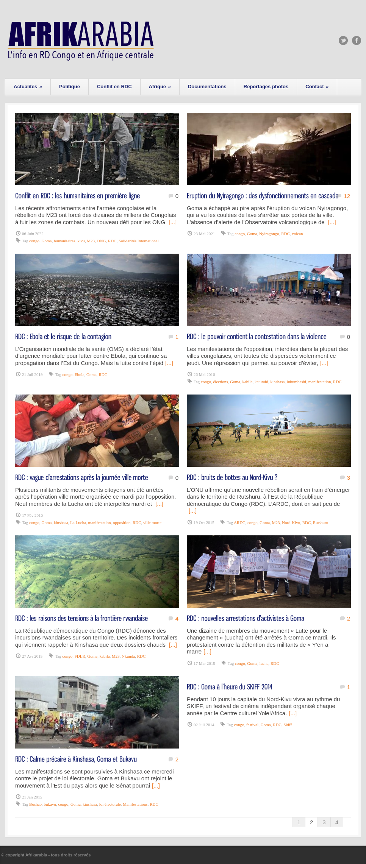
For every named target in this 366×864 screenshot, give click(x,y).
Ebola (79, 374)
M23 (91, 241)
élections (220, 381)
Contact (316, 86)
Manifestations (135, 804)
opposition (121, 522)
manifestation (319, 381)
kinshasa (277, 381)
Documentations (207, 86)
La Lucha (78, 522)
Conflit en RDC (114, 86)
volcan (297, 233)
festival (252, 724)
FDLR (80, 656)
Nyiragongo (269, 233)
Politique (69, 86)
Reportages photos (266, 86)
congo (34, 241)
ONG (101, 241)
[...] (173, 222)
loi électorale (110, 804)
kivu (81, 241)
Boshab (35, 804)
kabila (247, 381)
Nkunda (128, 656)
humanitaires (64, 241)
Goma (46, 241)
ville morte (152, 522)
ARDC (240, 522)
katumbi (261, 381)
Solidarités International (139, 241)
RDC (112, 241)
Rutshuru (320, 522)
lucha (264, 663)
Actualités (28, 86)
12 (347, 196)
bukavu (50, 804)
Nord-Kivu (291, 522)
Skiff (287, 724)
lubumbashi (296, 381)
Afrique (160, 86)
